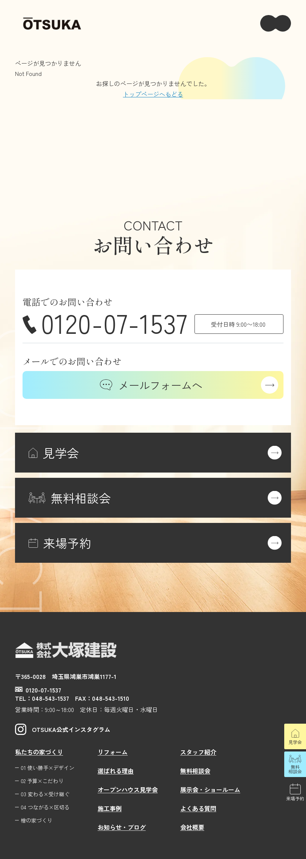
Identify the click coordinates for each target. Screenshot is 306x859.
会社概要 (192, 827)
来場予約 (295, 798)
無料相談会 (295, 769)
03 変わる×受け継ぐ (45, 794)
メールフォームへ (151, 384)
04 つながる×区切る (45, 807)
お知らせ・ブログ (122, 827)
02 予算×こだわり (42, 781)
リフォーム (113, 752)
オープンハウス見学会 (128, 789)
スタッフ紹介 (198, 752)
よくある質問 (198, 808)
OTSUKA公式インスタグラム (62, 729)
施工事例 (110, 808)
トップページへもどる (153, 93)
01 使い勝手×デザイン (47, 768)
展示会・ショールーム (210, 789)
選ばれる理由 (116, 771)
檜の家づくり (36, 820)
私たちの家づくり (39, 752)
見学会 (295, 742)
